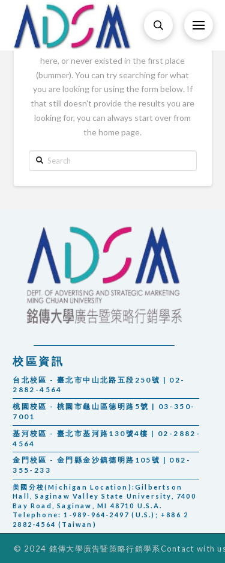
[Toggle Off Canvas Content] (198, 25)
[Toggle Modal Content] (158, 25)
